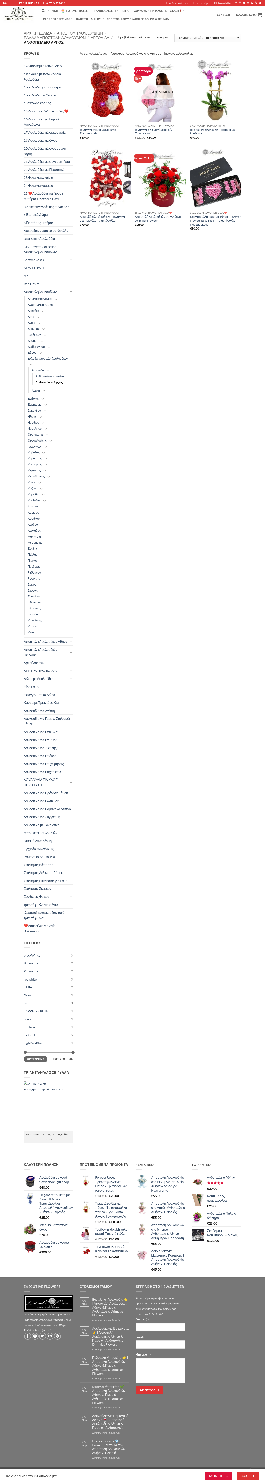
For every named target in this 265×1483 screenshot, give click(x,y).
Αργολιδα (100, 37)
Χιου (31, 632)
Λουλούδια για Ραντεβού (41, 801)
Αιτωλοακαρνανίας (40, 298)
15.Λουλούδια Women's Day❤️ (46, 111)
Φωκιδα (33, 614)
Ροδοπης (34, 578)
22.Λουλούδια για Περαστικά (44, 169)
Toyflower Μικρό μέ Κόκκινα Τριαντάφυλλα (98, 131)
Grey (27, 995)
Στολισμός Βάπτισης (38, 865)
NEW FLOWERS (35, 268)
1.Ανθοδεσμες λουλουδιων (43, 66)
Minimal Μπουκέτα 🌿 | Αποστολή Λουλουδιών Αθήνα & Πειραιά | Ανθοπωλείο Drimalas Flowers (109, 1394)
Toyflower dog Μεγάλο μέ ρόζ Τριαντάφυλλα (153, 131)
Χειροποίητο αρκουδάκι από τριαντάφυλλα (44, 915)
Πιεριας (32, 560)
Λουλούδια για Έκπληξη (41, 748)
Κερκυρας (34, 470)
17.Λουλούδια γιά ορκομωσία (45, 132)
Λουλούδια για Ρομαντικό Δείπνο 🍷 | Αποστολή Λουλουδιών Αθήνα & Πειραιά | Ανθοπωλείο (110, 1422)
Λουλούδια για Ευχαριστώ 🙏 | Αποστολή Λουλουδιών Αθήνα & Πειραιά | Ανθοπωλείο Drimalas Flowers (110, 1336)
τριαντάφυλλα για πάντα (41, 905)
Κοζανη (32, 488)
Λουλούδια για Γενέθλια (41, 732)
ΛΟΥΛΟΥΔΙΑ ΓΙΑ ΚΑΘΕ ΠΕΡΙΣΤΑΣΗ (41, 782)
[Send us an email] (248, 3)
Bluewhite (31, 963)
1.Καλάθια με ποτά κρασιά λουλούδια (42, 76)
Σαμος (32, 584)
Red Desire (31, 284)
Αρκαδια (33, 310)
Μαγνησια (34, 536)
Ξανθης (33, 548)
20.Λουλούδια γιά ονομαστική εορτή (45, 151)
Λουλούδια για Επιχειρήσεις (44, 764)
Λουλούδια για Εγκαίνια (40, 740)
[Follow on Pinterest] (256, 3)
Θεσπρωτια (35, 434)
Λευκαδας (34, 530)
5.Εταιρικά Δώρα (36, 215)
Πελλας (32, 554)
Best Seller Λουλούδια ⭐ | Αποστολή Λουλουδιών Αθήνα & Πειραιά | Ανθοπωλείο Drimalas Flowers (110, 1307)
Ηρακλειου (35, 428)
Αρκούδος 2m (34, 663)
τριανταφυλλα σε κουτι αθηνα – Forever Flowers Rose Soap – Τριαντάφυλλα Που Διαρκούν (215, 220)
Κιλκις (31, 482)
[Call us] (252, 3)
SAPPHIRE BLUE (36, 1011)
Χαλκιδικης (35, 620)
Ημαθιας (33, 422)
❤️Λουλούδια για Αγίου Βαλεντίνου (40, 928)
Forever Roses (75, 11)
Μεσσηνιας (35, 542)
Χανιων (32, 626)
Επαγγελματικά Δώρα (39, 695)
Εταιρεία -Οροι (201, 3)
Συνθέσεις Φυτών (36, 897)
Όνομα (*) (142, 1319)
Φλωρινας (34, 608)
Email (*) (141, 1337)
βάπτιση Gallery (90, 19)
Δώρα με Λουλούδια (38, 679)
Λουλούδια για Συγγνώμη (42, 817)
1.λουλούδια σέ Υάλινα (40, 95)
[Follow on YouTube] (260, 3)
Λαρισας (33, 512)
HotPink (30, 1035)
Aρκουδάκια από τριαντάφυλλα (46, 230)
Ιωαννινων (35, 446)
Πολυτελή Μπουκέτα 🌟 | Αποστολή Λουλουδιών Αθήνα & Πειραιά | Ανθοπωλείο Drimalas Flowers (110, 1365)
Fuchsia (29, 1027)
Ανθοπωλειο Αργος (49, 382)
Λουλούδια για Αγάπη (39, 711)
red (26, 276)
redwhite (30, 979)
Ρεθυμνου (34, 572)
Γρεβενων (34, 334)
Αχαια (31, 322)
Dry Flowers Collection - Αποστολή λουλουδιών (41, 249)
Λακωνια (33, 506)
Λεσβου (33, 524)
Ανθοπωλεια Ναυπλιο (50, 376)
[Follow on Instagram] (240, 3)
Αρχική (53, 10)
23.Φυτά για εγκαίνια (38, 177)
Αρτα (31, 316)
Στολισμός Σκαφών (37, 888)
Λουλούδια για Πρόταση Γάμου (46, 793)
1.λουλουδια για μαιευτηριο (43, 87)
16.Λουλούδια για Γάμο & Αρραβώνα (42, 121)
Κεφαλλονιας (36, 476)
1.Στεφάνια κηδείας (37, 103)
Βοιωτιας (33, 328)
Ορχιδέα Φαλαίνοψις (39, 849)
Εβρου (32, 352)
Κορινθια (33, 494)
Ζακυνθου (34, 410)
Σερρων (33, 590)
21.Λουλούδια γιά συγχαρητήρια (47, 161)
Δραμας (33, 340)
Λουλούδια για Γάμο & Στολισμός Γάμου (47, 721)
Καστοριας (35, 464)
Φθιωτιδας (34, 602)
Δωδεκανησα (36, 346)
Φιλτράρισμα (35, 1059)
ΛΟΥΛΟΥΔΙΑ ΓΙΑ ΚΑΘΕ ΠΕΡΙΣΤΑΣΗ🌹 (159, 11)
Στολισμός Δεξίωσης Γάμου (43, 873)
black (27, 1019)
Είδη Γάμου (32, 687)
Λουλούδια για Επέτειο (40, 756)
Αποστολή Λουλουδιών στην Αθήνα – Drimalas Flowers (159, 218)
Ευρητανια (34, 404)
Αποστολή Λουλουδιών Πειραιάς (40, 652)
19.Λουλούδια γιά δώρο (41, 140)
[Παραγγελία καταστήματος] (207, 38)
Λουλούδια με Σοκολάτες (41, 825)
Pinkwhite (31, 971)
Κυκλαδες (34, 500)
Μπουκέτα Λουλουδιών (40, 833)
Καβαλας (34, 452)
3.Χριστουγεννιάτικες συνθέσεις (46, 207)
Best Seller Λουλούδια (39, 238)
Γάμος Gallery (106, 11)
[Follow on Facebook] (236, 3)
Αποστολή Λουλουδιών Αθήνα (45, 641)
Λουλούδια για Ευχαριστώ (42, 772)
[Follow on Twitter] (244, 3)
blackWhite (32, 955)
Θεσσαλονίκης (37, 440)
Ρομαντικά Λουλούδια (39, 857)
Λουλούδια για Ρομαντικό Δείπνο (47, 809)
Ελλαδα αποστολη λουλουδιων (55, 37)
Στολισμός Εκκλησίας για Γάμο (45, 881)
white (28, 987)
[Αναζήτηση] (43, 11)
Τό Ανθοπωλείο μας (177, 3)
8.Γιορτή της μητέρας (38, 223)
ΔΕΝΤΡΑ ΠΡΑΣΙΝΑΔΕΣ (41, 671)
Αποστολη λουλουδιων (80, 33)
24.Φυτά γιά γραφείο (38, 185)
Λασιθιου (34, 518)
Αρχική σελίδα (38, 33)
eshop (126, 10)
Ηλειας (32, 416)
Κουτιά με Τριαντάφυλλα (41, 703)
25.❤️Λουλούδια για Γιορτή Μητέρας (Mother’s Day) (43, 196)
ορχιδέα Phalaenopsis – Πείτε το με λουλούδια (212, 131)
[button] (223, 3)
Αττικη (36, 390)
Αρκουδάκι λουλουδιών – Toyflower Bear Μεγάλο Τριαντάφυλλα (102, 218)
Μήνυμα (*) (143, 1354)
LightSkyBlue (33, 1043)
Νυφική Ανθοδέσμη (38, 841)
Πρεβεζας (34, 566)
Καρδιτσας (35, 458)
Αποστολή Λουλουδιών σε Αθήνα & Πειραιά (138, 19)
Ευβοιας (33, 398)
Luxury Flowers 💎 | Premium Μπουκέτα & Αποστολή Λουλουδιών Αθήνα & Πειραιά (109, 1447)
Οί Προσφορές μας (58, 19)
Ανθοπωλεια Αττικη (40, 304)
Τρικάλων (34, 596)
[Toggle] (71, 259)
